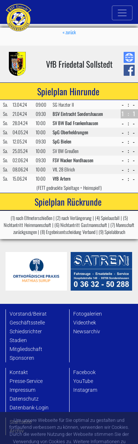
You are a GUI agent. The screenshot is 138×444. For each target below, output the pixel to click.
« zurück (69, 32)
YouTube (83, 381)
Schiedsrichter (26, 331)
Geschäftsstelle (27, 323)
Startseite (21, 422)
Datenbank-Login (29, 408)
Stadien (18, 340)
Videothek (84, 323)
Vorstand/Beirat (28, 314)
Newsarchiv (86, 331)
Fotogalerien (87, 314)
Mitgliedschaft (26, 349)
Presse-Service (26, 381)
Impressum (22, 390)
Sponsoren (22, 358)
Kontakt (19, 372)
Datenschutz (24, 399)
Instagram (85, 390)
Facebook (84, 372)
